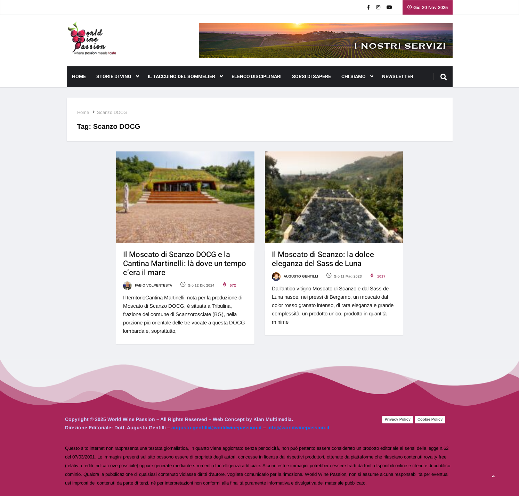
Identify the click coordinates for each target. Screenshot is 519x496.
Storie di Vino (117, 76)
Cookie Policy (430, 419)
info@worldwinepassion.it (298, 427)
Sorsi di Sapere (311, 76)
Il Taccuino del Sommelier (185, 76)
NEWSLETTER (397, 76)
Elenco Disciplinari (257, 76)
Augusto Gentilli (295, 276)
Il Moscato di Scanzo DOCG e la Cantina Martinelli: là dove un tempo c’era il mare (184, 263)
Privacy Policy (398, 419)
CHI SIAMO (357, 76)
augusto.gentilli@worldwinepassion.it (216, 427)
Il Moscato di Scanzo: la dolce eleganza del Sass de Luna (323, 259)
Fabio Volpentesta (147, 285)
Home (79, 76)
